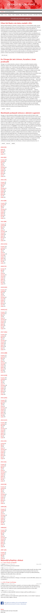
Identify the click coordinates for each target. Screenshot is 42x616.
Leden (2, 154)
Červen (2, 168)
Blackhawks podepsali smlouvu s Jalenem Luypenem (20, 113)
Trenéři (13, 143)
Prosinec (3, 159)
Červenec (3, 167)
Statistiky (17, 14)
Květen (2, 170)
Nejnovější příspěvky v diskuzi (12, 560)
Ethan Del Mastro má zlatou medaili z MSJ (16, 23)
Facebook (30, 14)
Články (5, 14)
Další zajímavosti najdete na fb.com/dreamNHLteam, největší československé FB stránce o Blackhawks (15, 603)
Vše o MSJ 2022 (4, 55)
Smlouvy (8, 108)
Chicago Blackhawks (21, 4)
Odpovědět (38, 564)
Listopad (3, 161)
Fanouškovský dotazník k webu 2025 (21, 18)
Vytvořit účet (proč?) (9, 11)
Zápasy (9, 14)
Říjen (2, 162)
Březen (2, 151)
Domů (2, 14)
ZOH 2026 (35, 14)
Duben (2, 149)
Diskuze (25, 14)
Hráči (13, 14)
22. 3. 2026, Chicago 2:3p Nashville (9, 562)
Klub (22, 14)
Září (1, 164)
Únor (2, 152)
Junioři (3, 108)
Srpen (2, 165)
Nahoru (2, 609)
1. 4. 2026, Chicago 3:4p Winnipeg (8, 582)
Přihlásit (2, 11)
